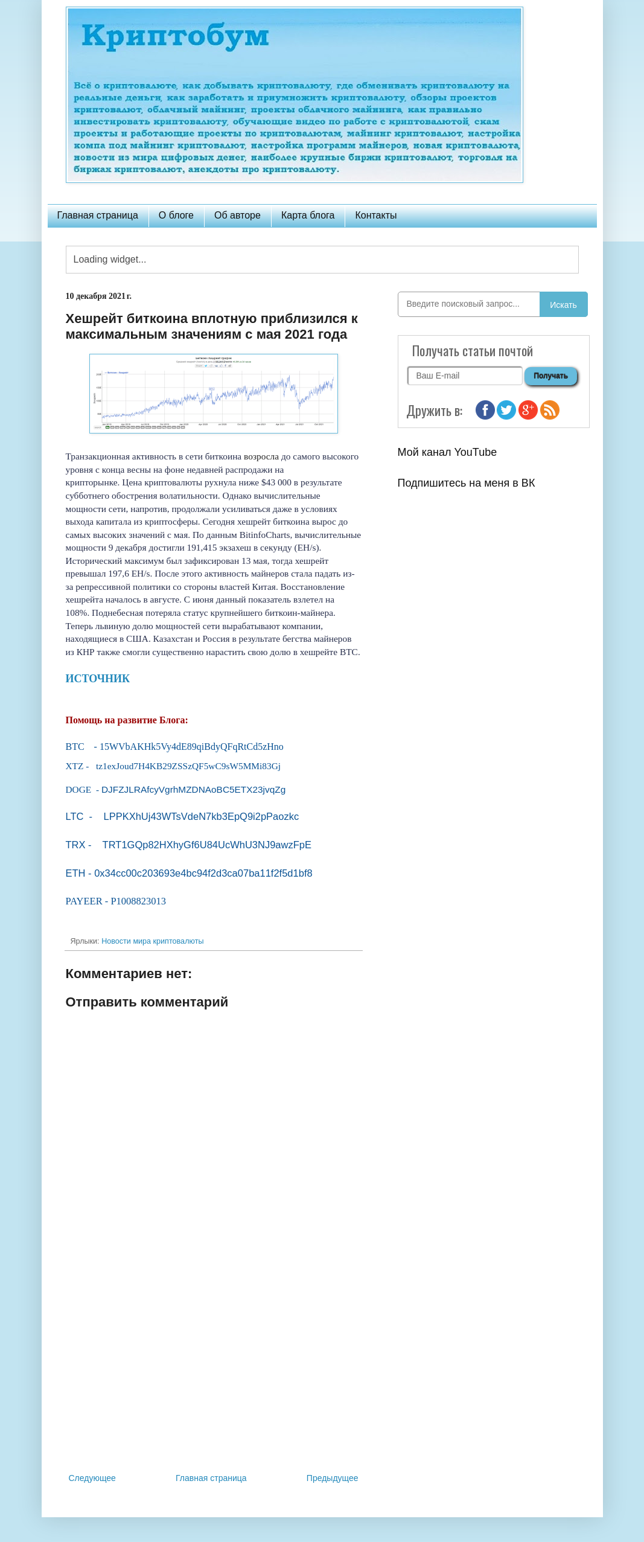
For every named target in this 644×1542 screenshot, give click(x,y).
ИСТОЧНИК (98, 679)
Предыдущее (333, 1478)
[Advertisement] (214, 1371)
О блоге (176, 215)
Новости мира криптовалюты (152, 941)
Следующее (92, 1478)
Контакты (376, 215)
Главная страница (97, 215)
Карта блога (308, 215)
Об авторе (237, 215)
